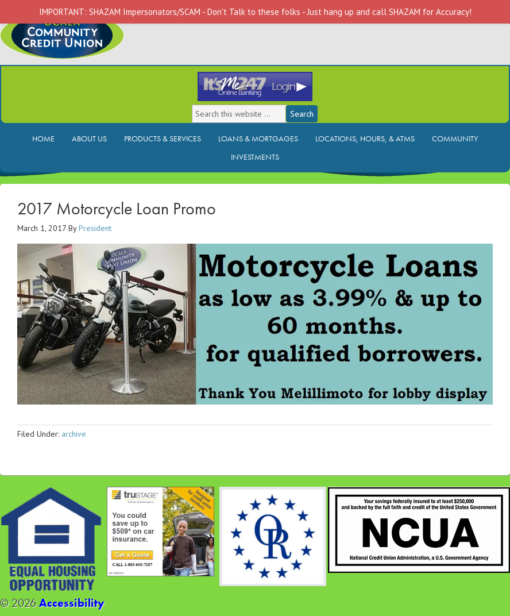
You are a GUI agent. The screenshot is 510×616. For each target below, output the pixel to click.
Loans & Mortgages (258, 138)
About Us (89, 138)
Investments (255, 157)
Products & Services (162, 138)
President (95, 228)
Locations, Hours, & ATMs (365, 138)
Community (455, 138)
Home (43, 138)
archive (73, 434)
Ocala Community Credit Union (100, 44)
